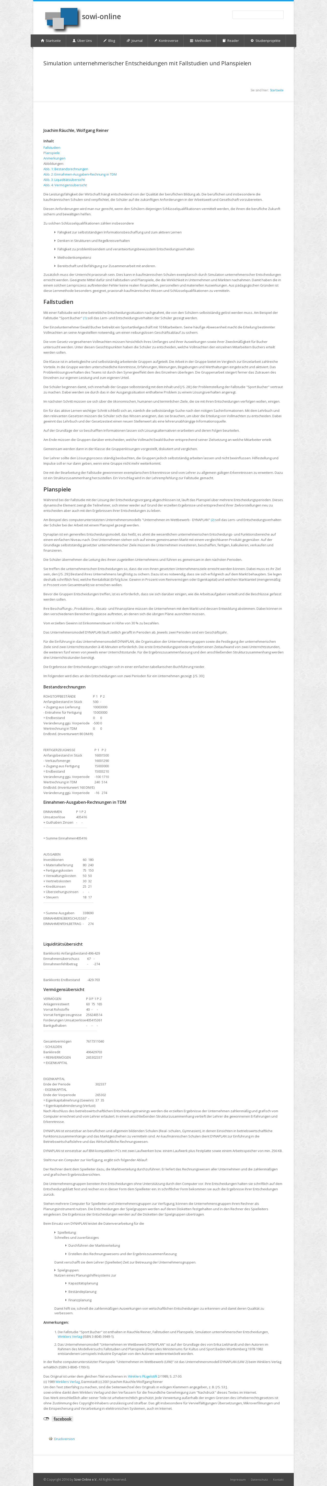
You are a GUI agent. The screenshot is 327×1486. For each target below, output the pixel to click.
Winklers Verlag (70, 1336)
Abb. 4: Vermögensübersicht (65, 185)
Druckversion (64, 1439)
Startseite (277, 90)
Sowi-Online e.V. (85, 1479)
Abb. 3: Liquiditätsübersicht (64, 179)
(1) (85, 318)
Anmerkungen (54, 158)
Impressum (238, 1479)
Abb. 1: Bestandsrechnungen (65, 169)
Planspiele (51, 153)
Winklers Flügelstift (142, 1376)
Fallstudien (51, 147)
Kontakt (278, 1479)
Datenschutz (259, 1479)
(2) (212, 519)
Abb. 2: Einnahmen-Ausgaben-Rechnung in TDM (80, 174)
